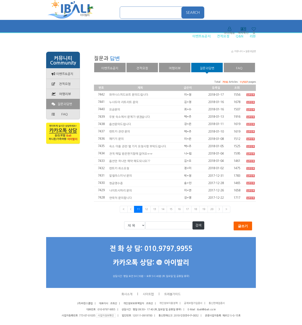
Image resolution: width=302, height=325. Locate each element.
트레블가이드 (172, 294)
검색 (198, 225)
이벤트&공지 (201, 36)
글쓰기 (243, 226)
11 (138, 209)
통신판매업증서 (217, 303)
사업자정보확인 (106, 315)
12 (146, 209)
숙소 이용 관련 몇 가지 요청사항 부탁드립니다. (138, 146)
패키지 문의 (116, 138)
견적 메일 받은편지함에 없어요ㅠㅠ (131, 153)
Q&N (239, 36)
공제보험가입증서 (193, 303)
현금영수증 (116, 183)
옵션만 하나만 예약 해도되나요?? (129, 161)
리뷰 (253, 36)
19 (203, 209)
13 (154, 209)
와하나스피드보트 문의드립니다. (129, 94)
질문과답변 (250, 51)
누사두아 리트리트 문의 (123, 102)
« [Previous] (123, 209)
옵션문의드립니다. (120, 124)
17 (187, 209)
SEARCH (193, 12)
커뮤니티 (238, 51)
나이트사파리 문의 (120, 190)
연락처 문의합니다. (121, 197)
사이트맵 (148, 294)
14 (162, 209)
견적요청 (223, 36)
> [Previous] (219, 209)
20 (211, 209)
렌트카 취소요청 (119, 168)
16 (179, 209)
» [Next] (226, 209)
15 (170, 209)
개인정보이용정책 (168, 303)
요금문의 (114, 109)
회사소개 (126, 294)
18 (195, 209)
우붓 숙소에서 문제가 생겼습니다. (130, 116)
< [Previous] (130, 209)
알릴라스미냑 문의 (120, 175)
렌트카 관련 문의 (119, 131)
